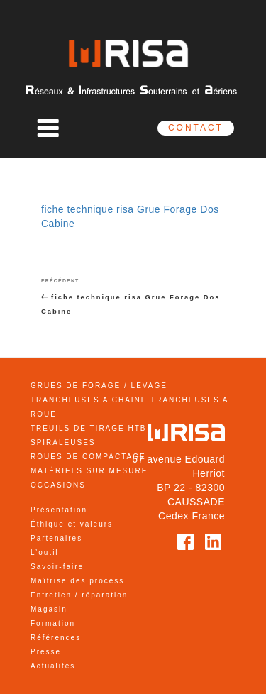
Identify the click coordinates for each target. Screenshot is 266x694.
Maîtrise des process (77, 581)
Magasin (49, 609)
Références (56, 637)
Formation (53, 623)
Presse (46, 652)
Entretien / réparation (79, 595)
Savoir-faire (57, 567)
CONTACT (195, 128)
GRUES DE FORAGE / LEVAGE (99, 386)
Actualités (53, 666)
